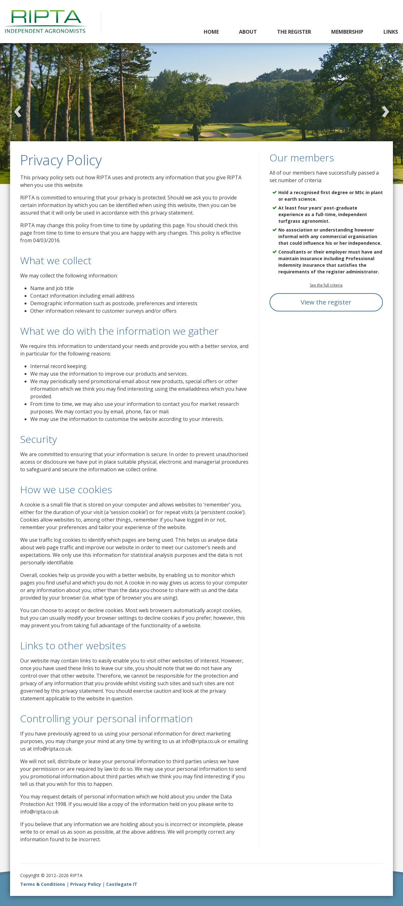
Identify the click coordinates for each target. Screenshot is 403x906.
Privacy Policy (85, 884)
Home (211, 31)
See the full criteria (326, 285)
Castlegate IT (121, 884)
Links (390, 31)
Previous (17, 109)
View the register (326, 302)
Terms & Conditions (42, 884)
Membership (347, 31)
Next (385, 109)
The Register (294, 31)
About (248, 31)
